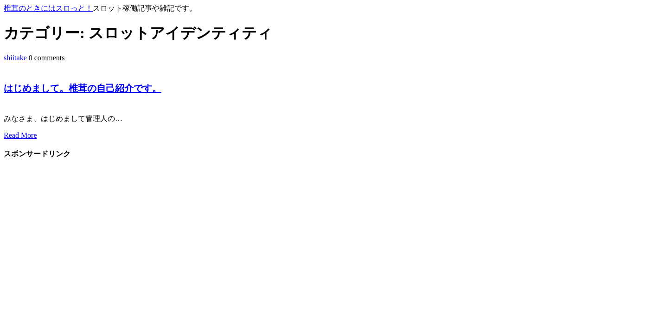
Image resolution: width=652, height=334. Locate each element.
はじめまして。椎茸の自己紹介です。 (82, 88)
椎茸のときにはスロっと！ (48, 8)
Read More (20, 135)
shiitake (15, 58)
